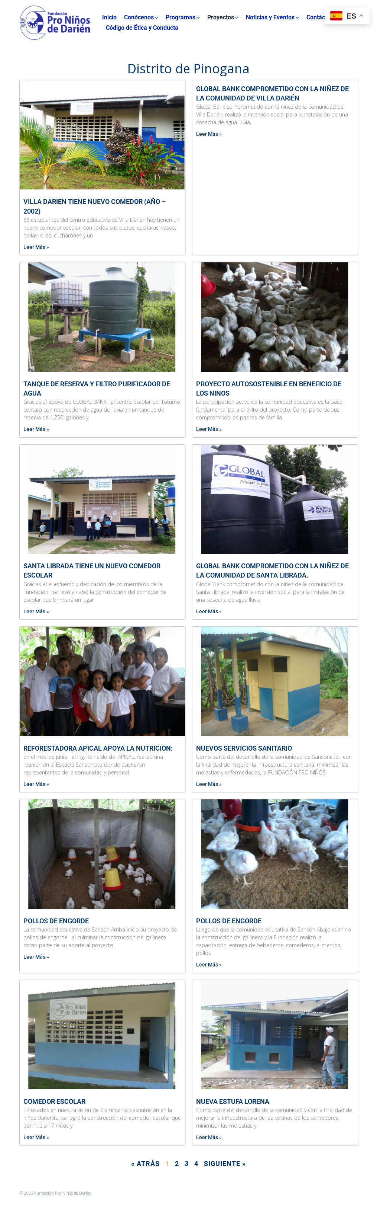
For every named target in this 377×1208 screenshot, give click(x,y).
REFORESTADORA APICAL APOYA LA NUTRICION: (98, 748)
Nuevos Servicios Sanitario (244, 748)
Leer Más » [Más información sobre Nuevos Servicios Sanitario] (209, 784)
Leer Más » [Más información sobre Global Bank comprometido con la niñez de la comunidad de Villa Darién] (209, 134)
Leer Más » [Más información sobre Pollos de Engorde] (36, 957)
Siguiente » (225, 1163)
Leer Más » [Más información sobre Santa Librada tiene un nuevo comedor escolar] (36, 611)
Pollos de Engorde (56, 921)
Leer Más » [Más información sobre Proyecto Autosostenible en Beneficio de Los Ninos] (209, 429)
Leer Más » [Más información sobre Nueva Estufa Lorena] (209, 1137)
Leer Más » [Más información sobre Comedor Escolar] (36, 1137)
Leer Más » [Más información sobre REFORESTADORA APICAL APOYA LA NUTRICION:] (36, 784)
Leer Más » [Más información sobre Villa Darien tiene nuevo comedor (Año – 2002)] (36, 247)
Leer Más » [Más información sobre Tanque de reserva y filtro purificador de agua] (36, 429)
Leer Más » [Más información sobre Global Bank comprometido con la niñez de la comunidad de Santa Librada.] (209, 611)
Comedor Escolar (54, 1101)
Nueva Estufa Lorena (232, 1101)
